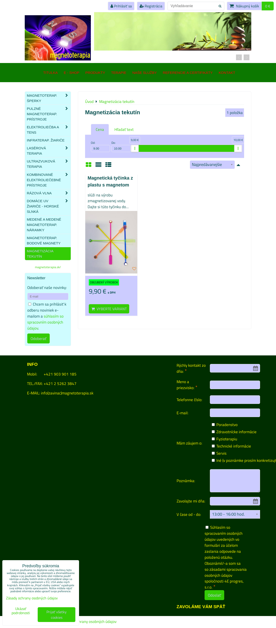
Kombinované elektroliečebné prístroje (49, 180)
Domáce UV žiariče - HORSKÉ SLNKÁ (49, 206)
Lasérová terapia (49, 150)
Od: (100, 146)
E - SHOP (71, 73)
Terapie (118, 73)
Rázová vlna (49, 193)
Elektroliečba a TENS (49, 129)
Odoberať (38, 338)
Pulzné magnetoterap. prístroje (49, 114)
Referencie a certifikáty (188, 73)
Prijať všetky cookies (56, 614)
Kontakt (227, 73)
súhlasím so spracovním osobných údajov (45, 322)
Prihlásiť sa (121, 6)
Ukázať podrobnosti (21, 611)
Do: (121, 146)
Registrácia (151, 6)
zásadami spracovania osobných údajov (226, 572)
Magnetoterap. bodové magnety (44, 240)
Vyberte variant (109, 309)
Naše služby (144, 73)
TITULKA (50, 73)
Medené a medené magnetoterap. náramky (44, 224)
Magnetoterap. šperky (49, 98)
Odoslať (214, 595)
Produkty (95, 73)
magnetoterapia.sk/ (48, 267)
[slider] (135, 148)
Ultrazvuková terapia (49, 163)
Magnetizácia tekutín (40, 253)
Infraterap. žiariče (45, 140)
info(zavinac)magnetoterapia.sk (67, 393)
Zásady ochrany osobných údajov (89, 622)
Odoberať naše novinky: (47, 287)
